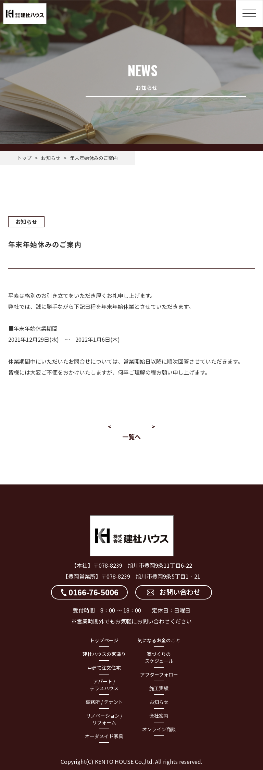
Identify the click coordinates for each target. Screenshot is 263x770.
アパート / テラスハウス (104, 684)
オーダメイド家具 (104, 735)
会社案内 (158, 715)
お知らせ (50, 157)
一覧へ (131, 436)
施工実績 (158, 687)
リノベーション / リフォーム (104, 718)
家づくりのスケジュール (159, 657)
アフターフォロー (159, 674)
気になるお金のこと (158, 639)
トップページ (104, 639)
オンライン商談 (159, 728)
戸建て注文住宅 (104, 667)
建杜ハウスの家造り (104, 653)
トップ (24, 157)
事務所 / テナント (104, 701)
